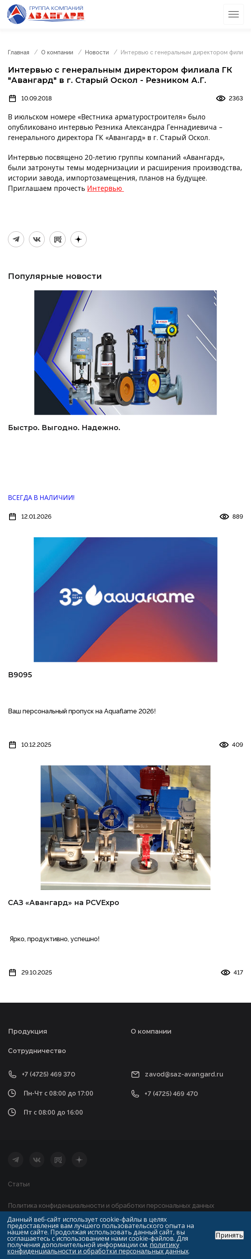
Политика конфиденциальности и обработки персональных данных (111, 1205)
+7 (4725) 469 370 (48, 1074)
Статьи (19, 1184)
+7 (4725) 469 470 (171, 1094)
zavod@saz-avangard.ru (184, 1074)
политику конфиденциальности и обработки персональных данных (97, 1247)
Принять (229, 1235)
